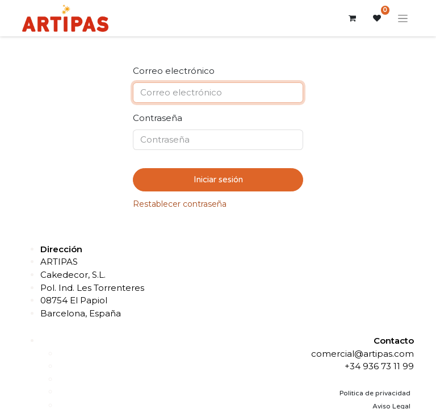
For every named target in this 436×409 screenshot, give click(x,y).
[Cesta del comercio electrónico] (352, 18)
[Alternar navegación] (403, 18)
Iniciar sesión (218, 179)
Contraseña (157, 117)
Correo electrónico (174, 70)
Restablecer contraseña (180, 204)
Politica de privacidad (374, 393)
